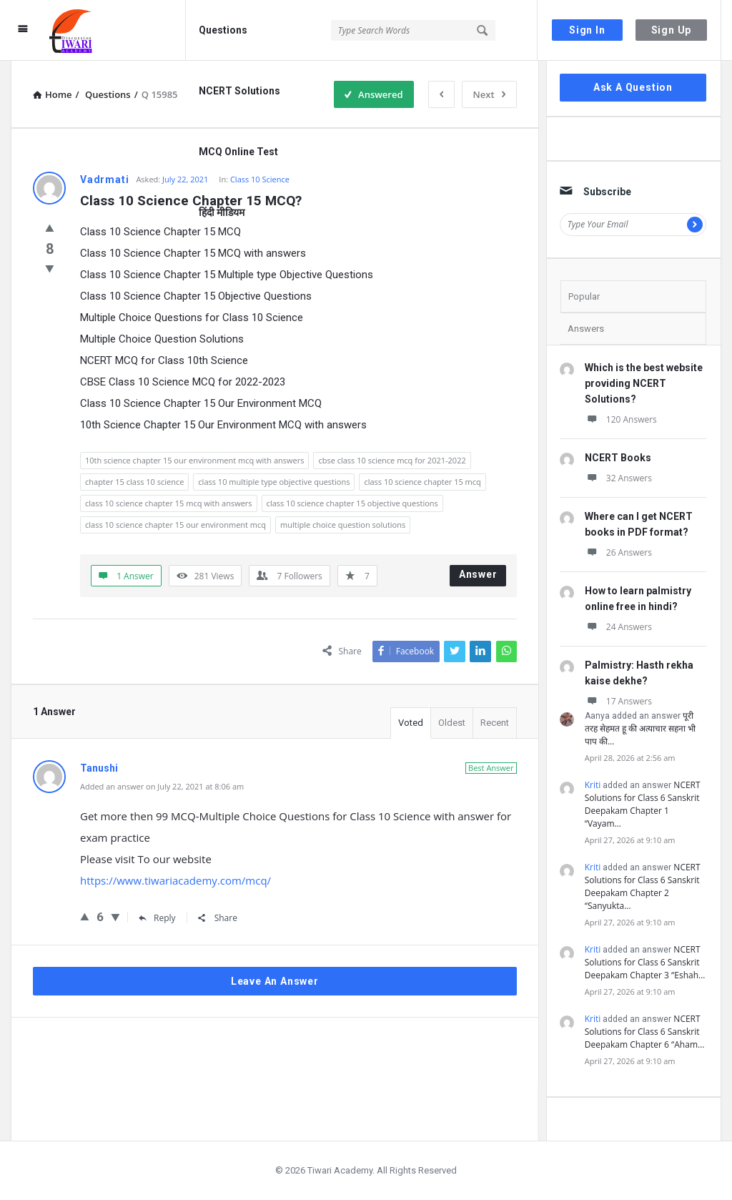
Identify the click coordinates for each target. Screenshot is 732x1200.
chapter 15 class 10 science (134, 481)
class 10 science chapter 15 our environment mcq (175, 524)
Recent (494, 722)
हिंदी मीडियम (221, 212)
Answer (478, 574)
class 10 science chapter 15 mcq (422, 481)
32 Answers (618, 478)
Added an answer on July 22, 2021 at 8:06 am (162, 786)
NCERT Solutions (239, 91)
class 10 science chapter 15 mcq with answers (168, 503)
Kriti (593, 785)
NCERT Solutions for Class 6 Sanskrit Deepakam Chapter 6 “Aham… (645, 1032)
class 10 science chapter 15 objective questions (352, 503)
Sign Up (671, 30)
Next (489, 94)
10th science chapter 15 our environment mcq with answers (194, 460)
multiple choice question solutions (342, 524)
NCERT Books (618, 457)
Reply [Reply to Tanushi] (157, 918)
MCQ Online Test (238, 151)
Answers (586, 328)
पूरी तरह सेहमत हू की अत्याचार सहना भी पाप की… (640, 728)
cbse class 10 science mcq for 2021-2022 (391, 460)
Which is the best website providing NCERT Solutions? (644, 383)
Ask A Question (633, 87)
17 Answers (618, 701)
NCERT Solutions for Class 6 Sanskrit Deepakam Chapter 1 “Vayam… (643, 804)
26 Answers (618, 552)
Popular (584, 296)
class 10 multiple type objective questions (274, 481)
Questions (223, 30)
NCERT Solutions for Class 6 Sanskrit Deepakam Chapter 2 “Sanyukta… (643, 886)
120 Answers (621, 419)
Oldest (451, 722)
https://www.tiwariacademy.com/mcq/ (175, 880)
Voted (410, 722)
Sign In (587, 30)
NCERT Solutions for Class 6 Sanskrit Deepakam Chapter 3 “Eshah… (645, 962)
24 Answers (618, 627)
